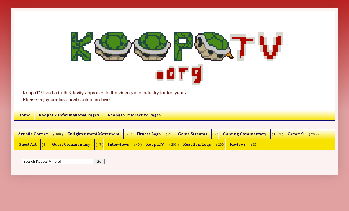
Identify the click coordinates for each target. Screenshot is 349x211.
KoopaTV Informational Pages (69, 115)
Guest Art (27, 144)
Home (24, 115)
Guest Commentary (71, 144)
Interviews (118, 144)
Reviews (238, 144)
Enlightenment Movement (93, 134)
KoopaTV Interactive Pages (134, 115)
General (296, 134)
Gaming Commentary (244, 134)
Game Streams (192, 134)
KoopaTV (155, 144)
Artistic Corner (33, 134)
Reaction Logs (197, 144)
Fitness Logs (149, 134)
